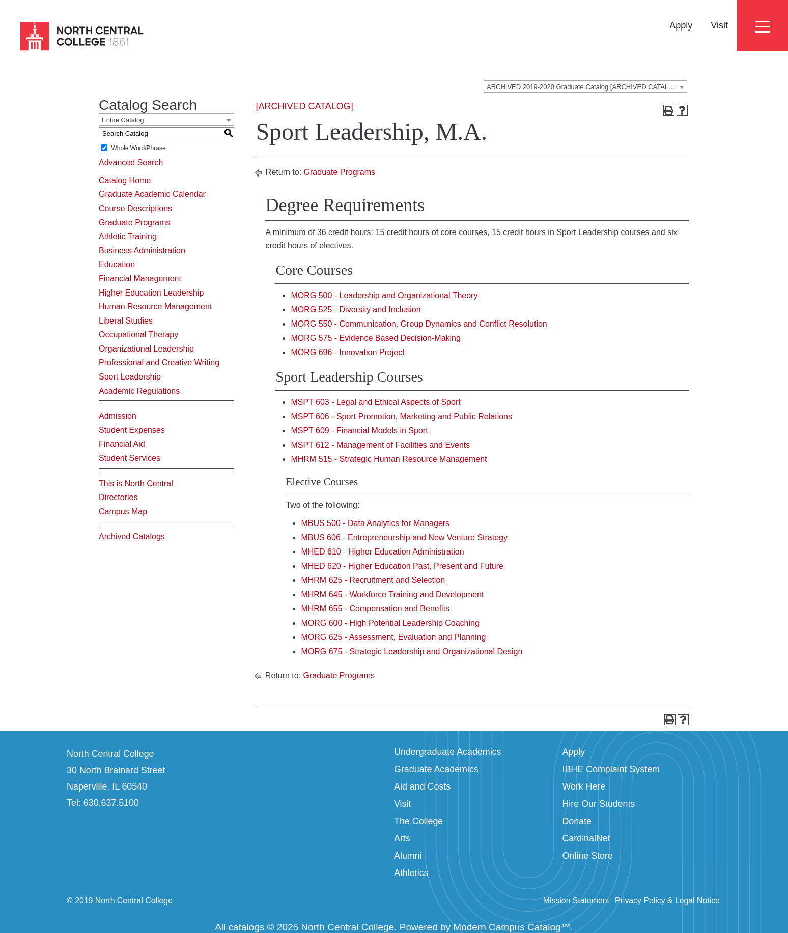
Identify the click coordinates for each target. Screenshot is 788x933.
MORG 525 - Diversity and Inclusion (355, 309)
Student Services (129, 458)
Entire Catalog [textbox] (123, 120)
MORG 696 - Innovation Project (347, 352)
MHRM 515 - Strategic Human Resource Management (389, 459)
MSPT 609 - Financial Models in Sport (359, 430)
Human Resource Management (155, 306)
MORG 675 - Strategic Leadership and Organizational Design (411, 651)
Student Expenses (132, 430)
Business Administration (142, 250)
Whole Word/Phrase (138, 148)
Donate (577, 821)
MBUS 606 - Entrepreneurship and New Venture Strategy (404, 537)
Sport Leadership (130, 376)
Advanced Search (131, 162)
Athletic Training (128, 236)
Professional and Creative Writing (159, 362)
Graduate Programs (135, 222)
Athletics (411, 873)
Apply (680, 25)
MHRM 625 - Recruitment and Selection (373, 580)
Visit (719, 25)
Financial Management (140, 278)
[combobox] (585, 86)
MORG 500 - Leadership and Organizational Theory (384, 295)
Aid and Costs (422, 786)
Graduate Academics (436, 769)
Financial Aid (122, 444)
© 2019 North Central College (120, 900)
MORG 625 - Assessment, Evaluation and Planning (393, 637)
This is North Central (136, 483)
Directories (118, 497)
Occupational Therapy (138, 334)
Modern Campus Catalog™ (511, 927)
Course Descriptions (135, 208)
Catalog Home (125, 180)
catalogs (247, 927)
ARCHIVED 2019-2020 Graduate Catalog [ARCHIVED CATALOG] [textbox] (584, 87)
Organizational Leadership (146, 348)
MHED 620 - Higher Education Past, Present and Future (402, 566)
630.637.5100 (111, 803)
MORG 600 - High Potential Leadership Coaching (390, 623)
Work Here (583, 786)
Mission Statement (576, 900)
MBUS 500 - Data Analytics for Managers (375, 523)
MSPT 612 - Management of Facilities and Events (380, 445)
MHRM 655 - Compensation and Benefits (375, 608)
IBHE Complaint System (611, 769)
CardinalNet (586, 838)
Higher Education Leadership (151, 292)
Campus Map (123, 511)
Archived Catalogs (132, 536)
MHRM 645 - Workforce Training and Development (392, 594)
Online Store (587, 856)
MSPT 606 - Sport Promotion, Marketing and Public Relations (401, 416)
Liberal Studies (126, 320)
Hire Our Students (598, 804)
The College (418, 821)
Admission (117, 416)
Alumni (408, 856)
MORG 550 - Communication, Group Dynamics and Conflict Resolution (419, 323)
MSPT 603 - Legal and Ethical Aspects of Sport (375, 402)
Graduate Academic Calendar (152, 194)
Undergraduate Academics (447, 752)
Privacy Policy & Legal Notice (667, 900)
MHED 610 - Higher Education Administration (382, 551)
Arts (402, 838)
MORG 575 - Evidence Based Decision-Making (375, 338)
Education (117, 264)
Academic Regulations (139, 391)
